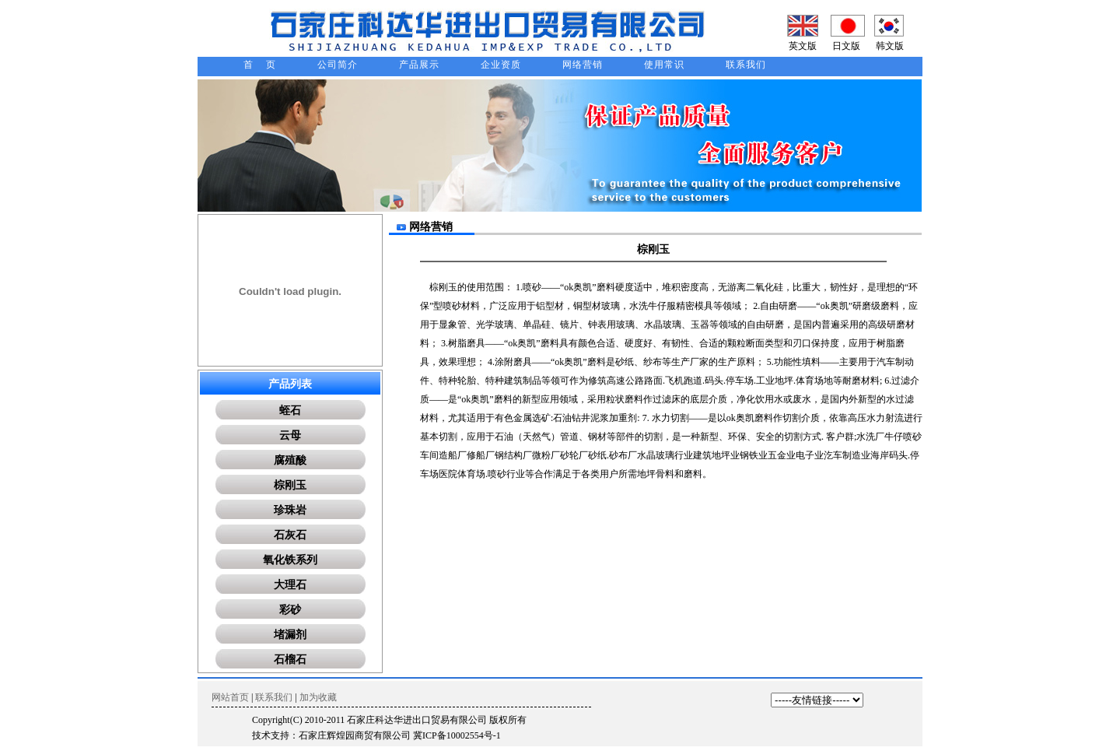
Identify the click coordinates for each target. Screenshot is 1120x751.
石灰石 (290, 535)
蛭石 (290, 410)
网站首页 (230, 697)
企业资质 (501, 64)
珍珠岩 (290, 510)
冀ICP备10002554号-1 (457, 735)
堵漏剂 (290, 634)
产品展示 (419, 64)
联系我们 (746, 64)
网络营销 (582, 64)
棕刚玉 (290, 485)
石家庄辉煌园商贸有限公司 (355, 735)
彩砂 (290, 610)
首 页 (259, 64)
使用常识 (664, 64)
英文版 (803, 45)
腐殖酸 (290, 460)
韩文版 (890, 45)
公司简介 (337, 64)
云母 (290, 435)
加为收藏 (318, 697)
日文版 (846, 45)
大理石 (290, 585)
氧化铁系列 (290, 560)
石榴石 (290, 659)
